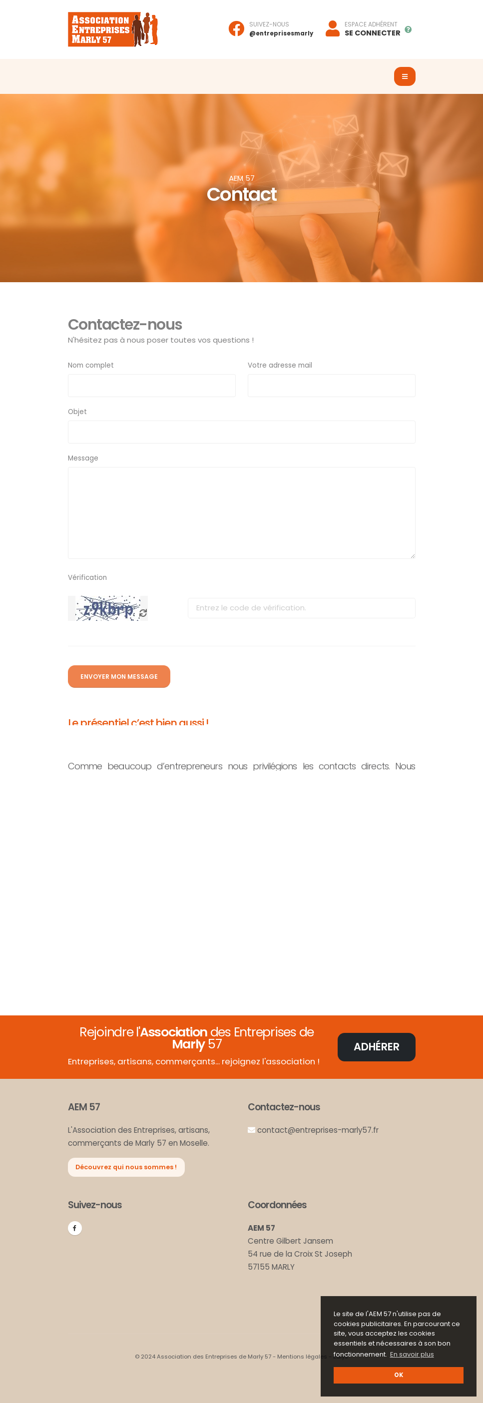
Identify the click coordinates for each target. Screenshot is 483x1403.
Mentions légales (302, 1357)
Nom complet (91, 365)
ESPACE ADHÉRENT (371, 24)
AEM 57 (242, 178)
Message (83, 458)
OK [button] (398, 1375)
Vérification (87, 577)
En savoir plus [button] (412, 1354)
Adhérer (377, 1046)
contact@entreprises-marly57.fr (318, 1130)
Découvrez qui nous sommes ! (126, 1167)
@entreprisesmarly (281, 33)
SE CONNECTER (373, 33)
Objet (77, 412)
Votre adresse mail (280, 365)
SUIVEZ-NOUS (269, 24)
